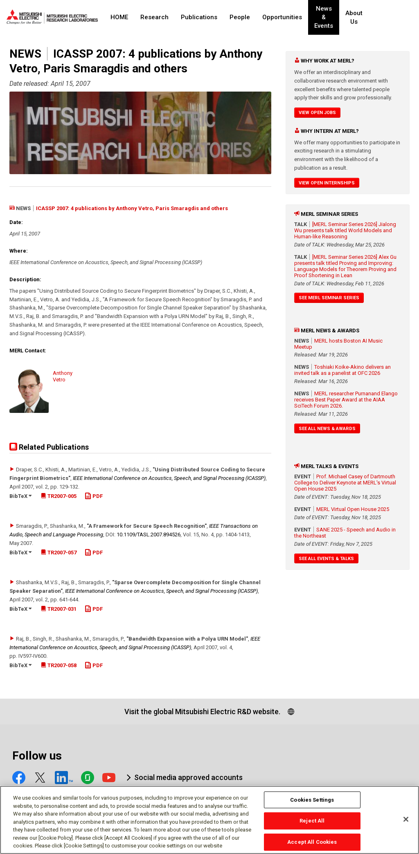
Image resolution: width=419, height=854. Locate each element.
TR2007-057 (59, 552)
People (240, 17)
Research (154, 17)
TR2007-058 (59, 665)
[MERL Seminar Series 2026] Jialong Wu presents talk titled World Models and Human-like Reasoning (345, 230)
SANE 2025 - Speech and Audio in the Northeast (345, 533)
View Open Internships (327, 183)
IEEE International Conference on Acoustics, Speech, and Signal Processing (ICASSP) (169, 478)
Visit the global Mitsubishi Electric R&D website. (202, 711)
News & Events (330, 17)
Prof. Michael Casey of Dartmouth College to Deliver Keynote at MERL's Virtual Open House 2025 (345, 482)
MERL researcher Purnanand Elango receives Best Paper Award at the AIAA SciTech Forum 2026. (346, 399)
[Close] (406, 823)
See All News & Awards (327, 428)
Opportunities (282, 17)
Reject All (312, 825)
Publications (199, 17)
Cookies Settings (312, 803)
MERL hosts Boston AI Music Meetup (338, 344)
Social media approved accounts (188, 777)
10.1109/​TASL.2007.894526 (148, 534)
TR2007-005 (59, 496)
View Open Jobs (317, 112)
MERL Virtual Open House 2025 (352, 509)
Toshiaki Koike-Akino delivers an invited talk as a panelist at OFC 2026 (342, 370)
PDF (94, 496)
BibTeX (20, 496)
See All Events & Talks (326, 558)
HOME (119, 17)
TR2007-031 (59, 609)
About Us (368, 17)
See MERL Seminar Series (329, 297)
